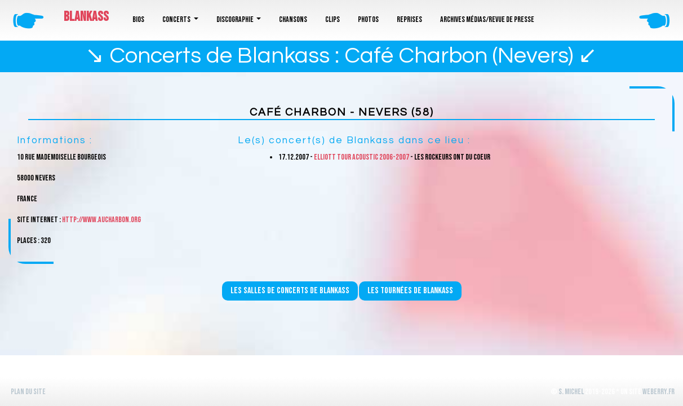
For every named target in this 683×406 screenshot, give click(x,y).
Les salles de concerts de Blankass (289, 290)
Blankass (86, 16)
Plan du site (28, 391)
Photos (368, 19)
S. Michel (571, 391)
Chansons (293, 19)
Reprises (409, 19)
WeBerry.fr (658, 391)
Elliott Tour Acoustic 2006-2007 (361, 157)
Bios (138, 19)
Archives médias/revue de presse (487, 19)
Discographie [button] (235, 19)
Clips (332, 19)
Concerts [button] (177, 19)
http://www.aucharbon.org (101, 219)
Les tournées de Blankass (410, 290)
